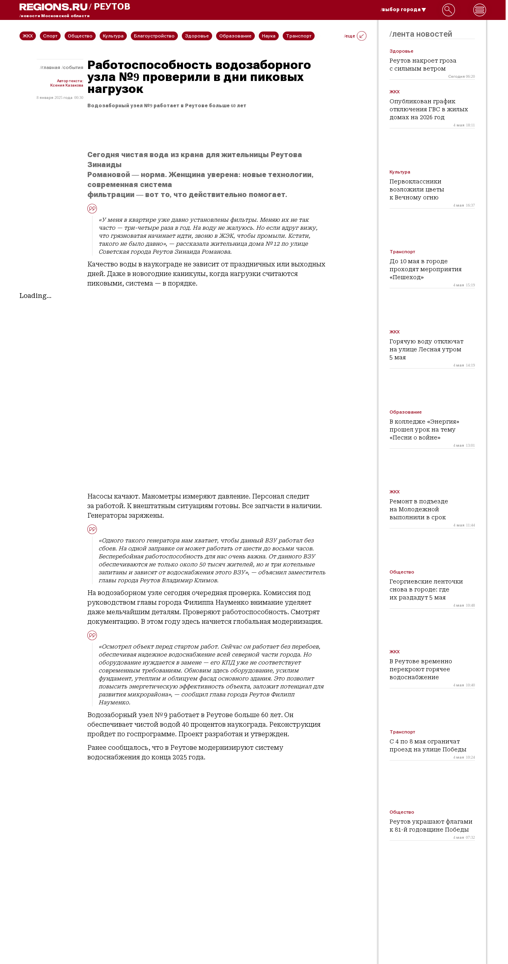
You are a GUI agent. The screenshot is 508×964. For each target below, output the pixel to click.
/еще (355, 36)
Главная (50, 67)
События (73, 67)
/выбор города (403, 9)
